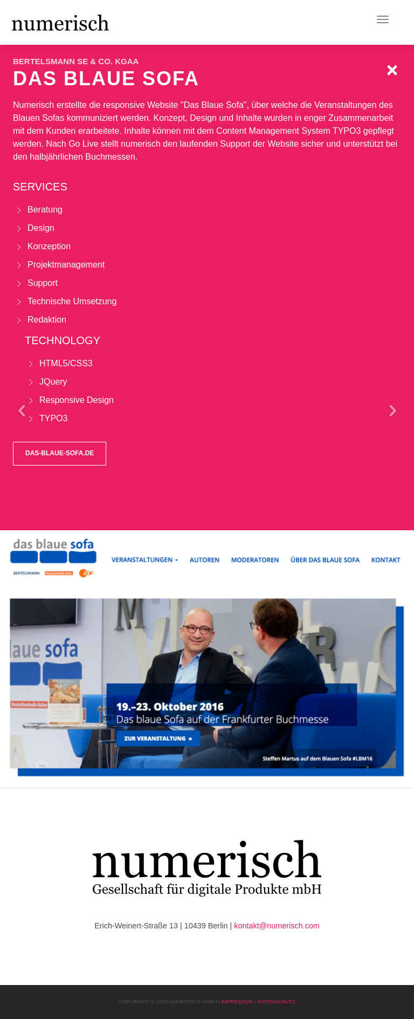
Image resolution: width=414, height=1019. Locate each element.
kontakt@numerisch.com (277, 925)
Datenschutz (276, 1001)
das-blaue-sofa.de (59, 453)
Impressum (237, 1001)
